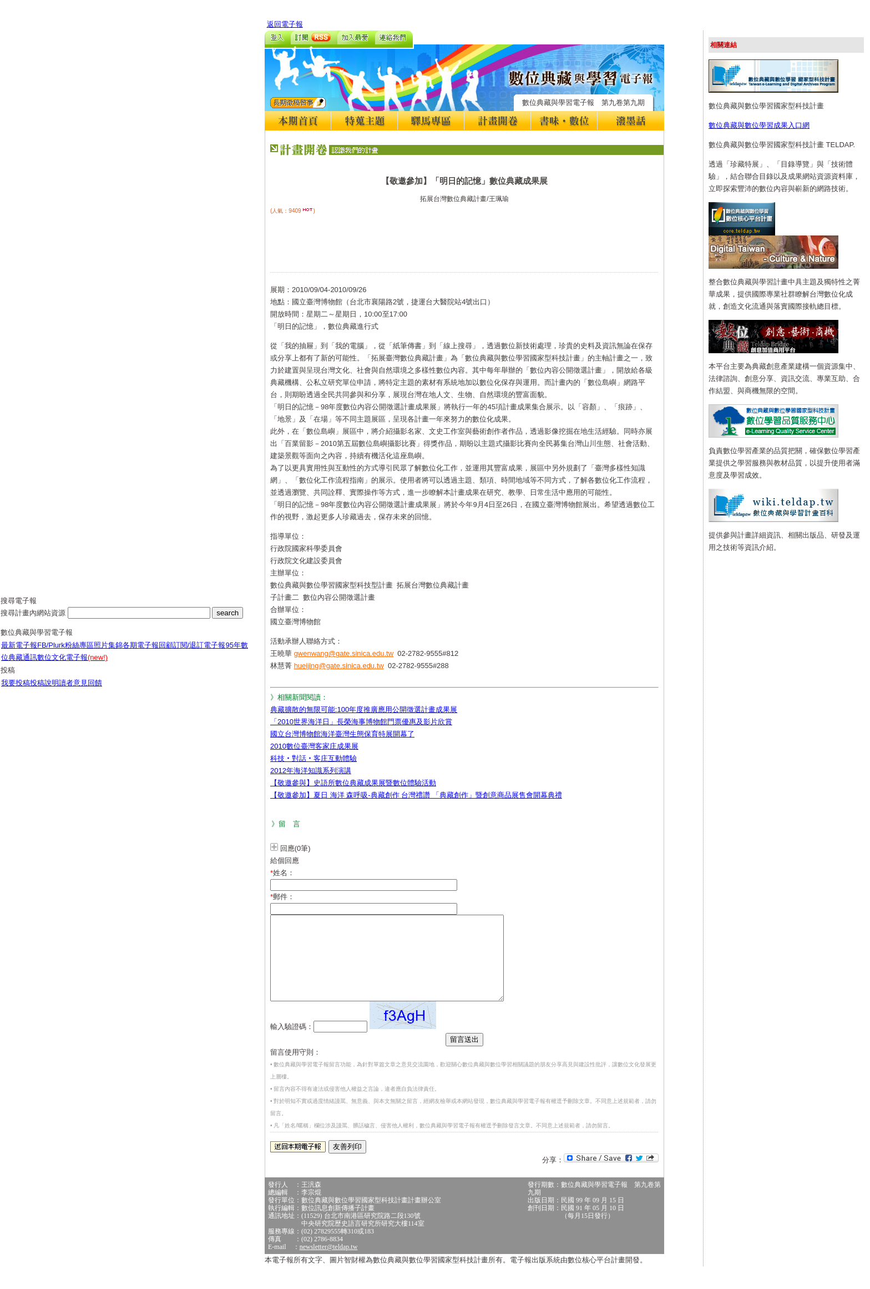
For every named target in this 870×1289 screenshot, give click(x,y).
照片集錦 (108, 653)
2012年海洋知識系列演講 (310, 770)
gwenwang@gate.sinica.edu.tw (343, 653)
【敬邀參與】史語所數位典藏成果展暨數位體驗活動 (353, 783)
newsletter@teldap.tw (329, 1263)
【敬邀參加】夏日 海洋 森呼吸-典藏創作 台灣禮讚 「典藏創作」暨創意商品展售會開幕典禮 (416, 795)
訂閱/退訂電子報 (199, 653)
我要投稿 (15, 691)
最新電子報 (19, 653)
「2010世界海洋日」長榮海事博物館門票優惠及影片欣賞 (361, 722)
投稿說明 (44, 691)
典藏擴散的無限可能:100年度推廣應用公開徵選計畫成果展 (363, 709)
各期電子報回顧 (148, 653)
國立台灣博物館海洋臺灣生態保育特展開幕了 (342, 734)
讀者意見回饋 (80, 691)
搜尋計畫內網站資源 (34, 621)
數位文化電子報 (72, 665)
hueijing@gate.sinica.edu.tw (339, 665)
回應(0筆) (295, 848)
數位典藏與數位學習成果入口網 (759, 125)
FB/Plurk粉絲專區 (65, 653)
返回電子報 (285, 24)
